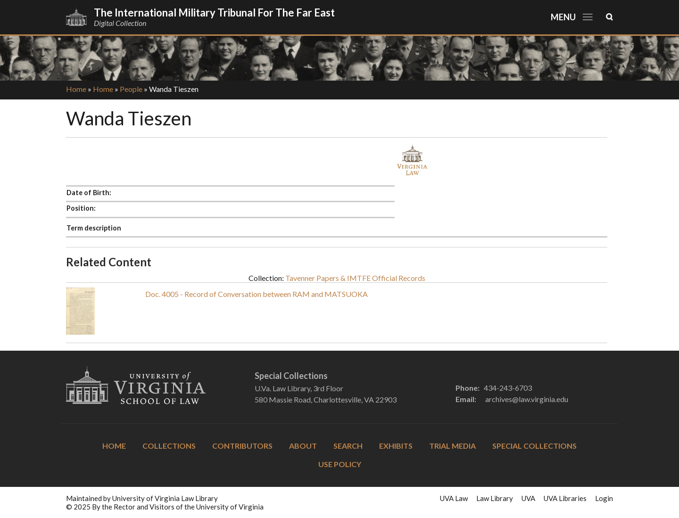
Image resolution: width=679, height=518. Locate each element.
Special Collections (534, 445)
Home (76, 88)
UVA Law (454, 498)
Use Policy (339, 464)
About (303, 445)
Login (604, 498)
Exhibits (396, 445)
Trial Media (452, 445)
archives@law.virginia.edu (526, 399)
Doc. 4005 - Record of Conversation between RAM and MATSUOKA (256, 293)
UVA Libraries (565, 498)
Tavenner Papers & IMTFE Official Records (355, 277)
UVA (528, 498)
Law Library (494, 498)
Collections (169, 445)
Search (348, 445)
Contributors (242, 445)
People (131, 88)
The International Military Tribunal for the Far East (214, 12)
